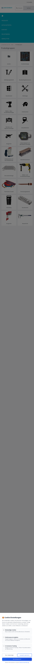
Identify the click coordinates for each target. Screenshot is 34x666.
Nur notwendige (9, 655)
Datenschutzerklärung (24, 662)
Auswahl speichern (24, 655)
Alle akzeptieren (17, 659)
